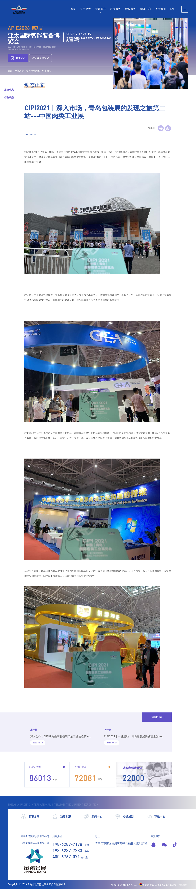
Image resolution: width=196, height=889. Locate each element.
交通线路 (124, 816)
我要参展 (30, 816)
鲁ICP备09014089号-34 (124, 884)
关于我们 (160, 8)
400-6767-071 (66, 856)
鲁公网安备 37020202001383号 (157, 884)
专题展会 (100, 8)
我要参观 (61, 816)
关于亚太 (85, 8)
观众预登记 (40, 58)
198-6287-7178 (67, 844)
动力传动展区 (33, 70)
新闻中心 (145, 8)
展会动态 (9, 89)
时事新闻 (46, 70)
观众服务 (130, 8)
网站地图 (183, 884)
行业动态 (9, 97)
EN (172, 8)
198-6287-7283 (67, 850)
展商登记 (18, 58)
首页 (73, 8)
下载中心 (155, 816)
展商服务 (115, 8)
